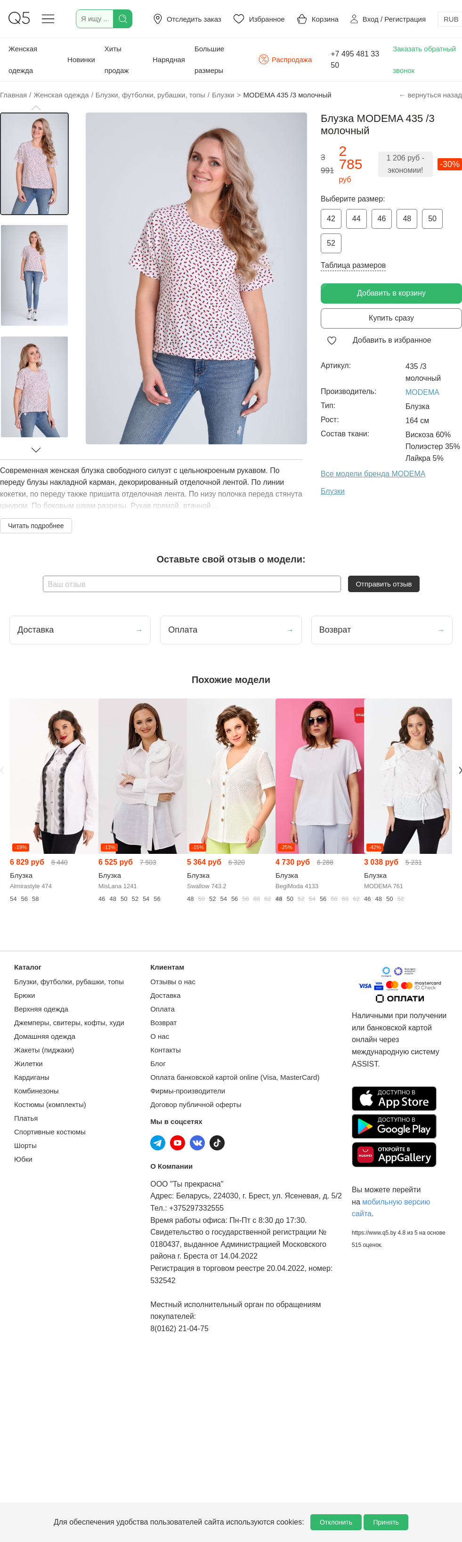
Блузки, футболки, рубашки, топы (69, 982)
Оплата (162, 1009)
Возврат (163, 1023)
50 (432, 219)
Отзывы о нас (172, 982)
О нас (159, 1036)
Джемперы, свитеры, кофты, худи (69, 1023)
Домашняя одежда (44, 1036)
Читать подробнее (36, 526)
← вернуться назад (430, 95)
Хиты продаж (117, 59)
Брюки (24, 995)
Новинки (81, 60)
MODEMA (422, 392)
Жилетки (28, 1064)
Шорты (25, 1145)
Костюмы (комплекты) (50, 1104)
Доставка (165, 995)
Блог (157, 1064)
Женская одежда (22, 59)
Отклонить (336, 1522)
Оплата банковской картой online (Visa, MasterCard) (234, 1077)
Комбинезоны (36, 1091)
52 (331, 243)
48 (407, 219)
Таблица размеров (353, 265)
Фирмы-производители (187, 1091)
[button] (36, 107)
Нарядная (169, 60)
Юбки (23, 1159)
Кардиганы (31, 1077)
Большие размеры (209, 59)
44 (356, 219)
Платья (26, 1118)
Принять (386, 1522)
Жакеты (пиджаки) (44, 1050)
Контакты (165, 1050)
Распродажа (285, 59)
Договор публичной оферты (195, 1104)
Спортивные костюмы (50, 1132)
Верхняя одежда (41, 1009)
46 (382, 219)
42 (331, 219)
